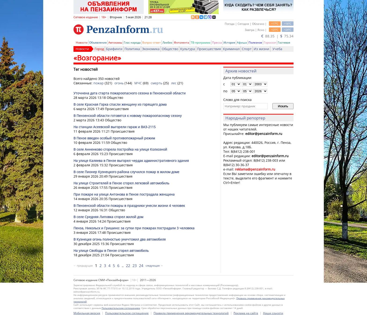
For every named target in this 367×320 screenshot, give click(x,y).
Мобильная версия (86, 313)
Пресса (217, 43)
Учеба (277, 49)
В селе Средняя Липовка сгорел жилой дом (108, 217)
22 (128, 265)
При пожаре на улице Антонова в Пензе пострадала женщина (124, 194)
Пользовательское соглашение (127, 313)
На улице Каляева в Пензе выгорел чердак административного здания (131, 160)
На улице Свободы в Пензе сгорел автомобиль (111, 250)
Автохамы (115, 43)
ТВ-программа (200, 43)
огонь (119, 83)
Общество (170, 49)
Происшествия (209, 49)
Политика (132, 49)
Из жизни (261, 49)
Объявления (98, 43)
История (229, 43)
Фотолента (181, 43)
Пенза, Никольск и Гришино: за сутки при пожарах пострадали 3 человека (134, 228)
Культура (187, 49)
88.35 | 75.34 (277, 36)
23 (134, 265)
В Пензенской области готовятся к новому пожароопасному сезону (127, 115)
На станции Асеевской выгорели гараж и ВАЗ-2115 (114, 127)
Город (99, 49)
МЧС (138, 83)
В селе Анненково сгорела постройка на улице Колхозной (120, 149)
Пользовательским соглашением (121, 308)
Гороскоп (270, 43)
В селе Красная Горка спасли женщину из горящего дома (120, 104)
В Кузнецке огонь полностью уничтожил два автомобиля (119, 239)
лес (173, 83)
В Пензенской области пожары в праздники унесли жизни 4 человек (129, 205)
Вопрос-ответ (151, 43)
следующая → (154, 265)
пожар (98, 83)
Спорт (247, 49)
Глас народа (132, 43)
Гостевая (284, 43)
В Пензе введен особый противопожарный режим (114, 138)
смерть (156, 83)
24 (141, 265)
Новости (82, 43)
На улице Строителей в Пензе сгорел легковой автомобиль (121, 183)
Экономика (151, 49)
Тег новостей (85, 69)
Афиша (242, 43)
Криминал (231, 49)
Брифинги (114, 49)
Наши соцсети (273, 313)
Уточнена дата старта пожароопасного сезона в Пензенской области (129, 93)
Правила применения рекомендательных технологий (191, 313)
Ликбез (167, 43)
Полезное (255, 43)
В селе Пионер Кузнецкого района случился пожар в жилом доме (126, 172)
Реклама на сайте (246, 313)
